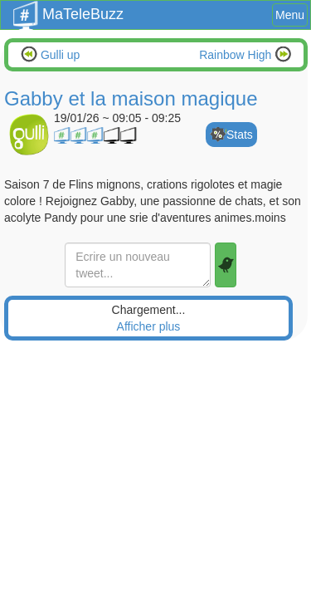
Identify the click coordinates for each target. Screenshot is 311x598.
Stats (239, 134)
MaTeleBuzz (68, 9)
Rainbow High (237, 54)
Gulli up (58, 54)
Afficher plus (149, 326)
